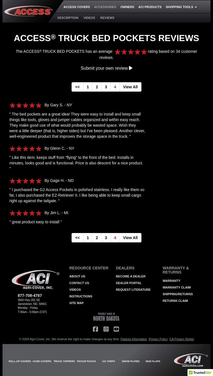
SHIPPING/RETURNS (178, 294)
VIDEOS (89, 17)
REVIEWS (107, 17)
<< (77, 87)
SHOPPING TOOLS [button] (181, 7)
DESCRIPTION (67, 17)
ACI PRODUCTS (150, 7)
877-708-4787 (30, 295)
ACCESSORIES (105, 7)
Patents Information (134, 339)
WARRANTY (172, 280)
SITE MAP (76, 303)
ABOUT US (77, 276)
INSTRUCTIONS (80, 296)
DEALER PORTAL (129, 283)
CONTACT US (79, 283)
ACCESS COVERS (77, 7)
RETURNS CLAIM (175, 300)
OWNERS (127, 7)
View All (130, 87)
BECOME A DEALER (131, 276)
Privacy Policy (158, 339)
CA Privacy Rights (181, 339)
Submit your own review (106, 68)
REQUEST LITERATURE (133, 289)
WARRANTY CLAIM (177, 287)
